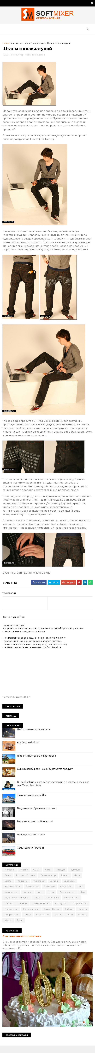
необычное (53, 905)
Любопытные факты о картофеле (37, 763)
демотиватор (49, 883)
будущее (76, 877)
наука (38, 905)
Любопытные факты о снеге (34, 737)
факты (58, 922)
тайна (28, 922)
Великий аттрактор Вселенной (36, 829)
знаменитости (13, 894)
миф (83, 900)
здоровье (70, 888)
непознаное (72, 905)
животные (39, 888)
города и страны (26, 883)
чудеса (83, 922)
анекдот (61, 877)
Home (6, 44)
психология (12, 916)
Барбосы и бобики (29, 750)
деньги (66, 883)
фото (70, 922)
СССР (37, 877)
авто (48, 877)
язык (20, 928)
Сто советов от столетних (22, 944)
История (10, 877)
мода (28, 44)
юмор (9, 928)
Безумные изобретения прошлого (38, 816)
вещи (9, 883)
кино (81, 894)
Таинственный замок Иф (32, 803)
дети (78, 883)
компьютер (18, 44)
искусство (67, 894)
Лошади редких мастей (32, 842)
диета (9, 888)
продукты (61, 911)
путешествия (31, 916)
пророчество (80, 911)
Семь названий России (31, 855)
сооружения (13, 922)
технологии (39, 44)
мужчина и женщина (17, 905)
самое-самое (52, 916)
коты (40, 900)
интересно (33, 894)
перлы (9, 911)
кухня (52, 900)
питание (23, 911)
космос (28, 900)
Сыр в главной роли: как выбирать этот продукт (45, 776)
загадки (55, 888)
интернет (50, 894)
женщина (23, 888)
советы (83, 916)
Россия (25, 877)
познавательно (42, 911)
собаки (70, 916)
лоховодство (67, 900)
